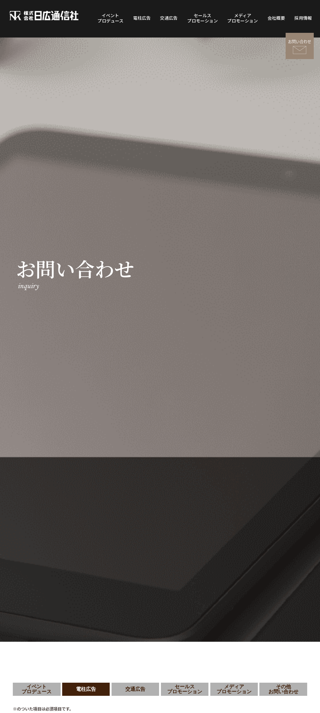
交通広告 (169, 18)
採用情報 (303, 18)
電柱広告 (142, 18)
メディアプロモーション (242, 18)
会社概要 (276, 18)
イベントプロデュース (110, 18)
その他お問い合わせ (283, 689)
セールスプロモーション (202, 18)
